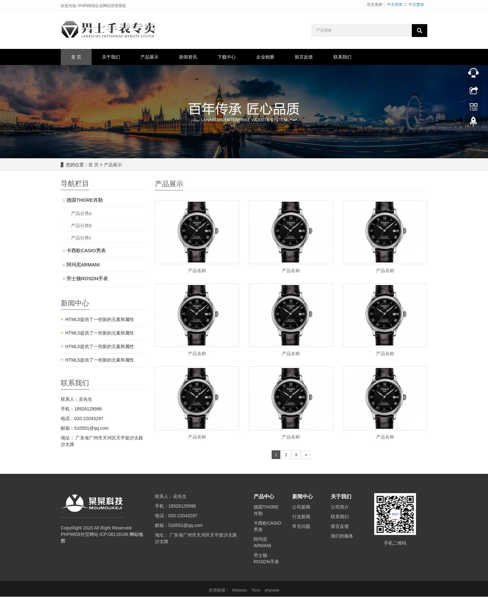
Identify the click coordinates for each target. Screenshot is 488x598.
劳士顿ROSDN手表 (87, 278)
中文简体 (394, 4)
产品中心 (264, 498)
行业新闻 (301, 517)
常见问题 (301, 527)
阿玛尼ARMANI (83, 264)
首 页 (76, 57)
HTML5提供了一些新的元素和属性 (99, 319)
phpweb (272, 591)
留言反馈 (304, 57)
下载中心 (227, 57)
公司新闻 (301, 508)
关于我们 (111, 57)
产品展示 (149, 57)
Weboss (239, 591)
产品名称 (197, 270)
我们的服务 (342, 537)
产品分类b (81, 225)
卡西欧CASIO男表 (86, 250)
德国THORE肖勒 (85, 200)
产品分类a (81, 213)
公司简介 (340, 508)
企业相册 (265, 57)
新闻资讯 (188, 57)
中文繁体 (416, 4)
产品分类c (81, 237)
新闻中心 (302, 498)
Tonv (255, 591)
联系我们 (342, 57)
